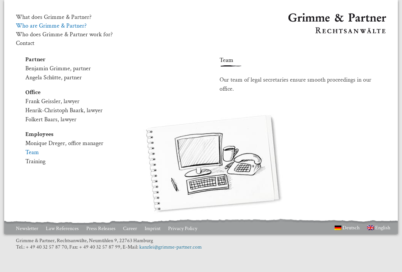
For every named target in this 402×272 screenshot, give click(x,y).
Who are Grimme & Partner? (51, 26)
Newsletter (27, 228)
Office (33, 92)
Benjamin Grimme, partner (58, 69)
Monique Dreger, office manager (64, 143)
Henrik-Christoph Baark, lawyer (64, 110)
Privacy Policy (182, 228)
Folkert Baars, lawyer (50, 120)
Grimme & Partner (311, 16)
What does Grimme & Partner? (54, 17)
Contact (25, 43)
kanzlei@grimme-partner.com (170, 247)
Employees (39, 134)
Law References (62, 228)
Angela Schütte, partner (53, 78)
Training (35, 161)
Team (32, 152)
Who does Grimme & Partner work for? (64, 35)
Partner (35, 59)
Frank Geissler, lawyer (52, 101)
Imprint (152, 228)
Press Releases (100, 228)
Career (130, 228)
